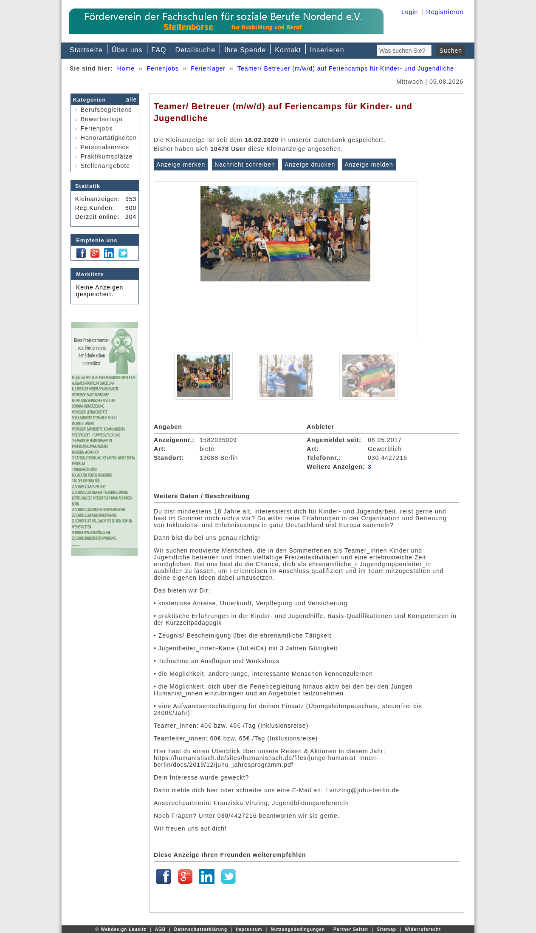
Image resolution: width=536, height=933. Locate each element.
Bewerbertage (97, 119)
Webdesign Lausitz (123, 929)
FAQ (159, 50)
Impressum (249, 929)
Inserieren (327, 50)
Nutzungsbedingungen (298, 929)
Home (126, 68)
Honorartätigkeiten (104, 137)
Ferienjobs (162, 68)
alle (131, 99)
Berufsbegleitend (101, 109)
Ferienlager (208, 68)
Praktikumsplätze (102, 156)
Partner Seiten (350, 929)
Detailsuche (195, 50)
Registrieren (444, 12)
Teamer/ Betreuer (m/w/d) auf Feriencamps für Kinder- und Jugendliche (345, 68)
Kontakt (288, 50)
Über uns (127, 50)
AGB (160, 929)
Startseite (86, 50)
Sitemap (386, 929)
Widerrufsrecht (423, 929)
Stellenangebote (100, 165)
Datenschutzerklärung (200, 929)
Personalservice (100, 147)
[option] (285, 260)
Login (409, 12)
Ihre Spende (245, 50)
